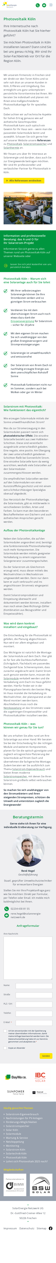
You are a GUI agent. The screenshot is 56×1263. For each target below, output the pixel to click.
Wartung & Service (16, 1137)
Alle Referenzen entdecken (24, 180)
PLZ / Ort (8, 1003)
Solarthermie (11, 147)
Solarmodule (11, 678)
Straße (7, 994)
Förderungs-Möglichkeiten (20, 1122)
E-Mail (8, 1022)
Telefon (7, 1013)
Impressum (10, 1228)
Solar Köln (11, 1130)
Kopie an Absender (16, 1048)
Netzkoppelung (13, 708)
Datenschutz (26, 1228)
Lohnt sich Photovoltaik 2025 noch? (26, 1161)
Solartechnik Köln (15, 1153)
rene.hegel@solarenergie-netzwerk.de (26, 915)
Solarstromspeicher (35, 144)
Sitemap (41, 1228)
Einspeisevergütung (22, 321)
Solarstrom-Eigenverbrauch (28, 769)
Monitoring (11, 1145)
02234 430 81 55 (20, 908)
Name (7, 985)
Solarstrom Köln (14, 1149)
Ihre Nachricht (11, 933)
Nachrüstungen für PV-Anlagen (23, 1118)
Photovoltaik (14, 144)
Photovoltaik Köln (15, 1157)
